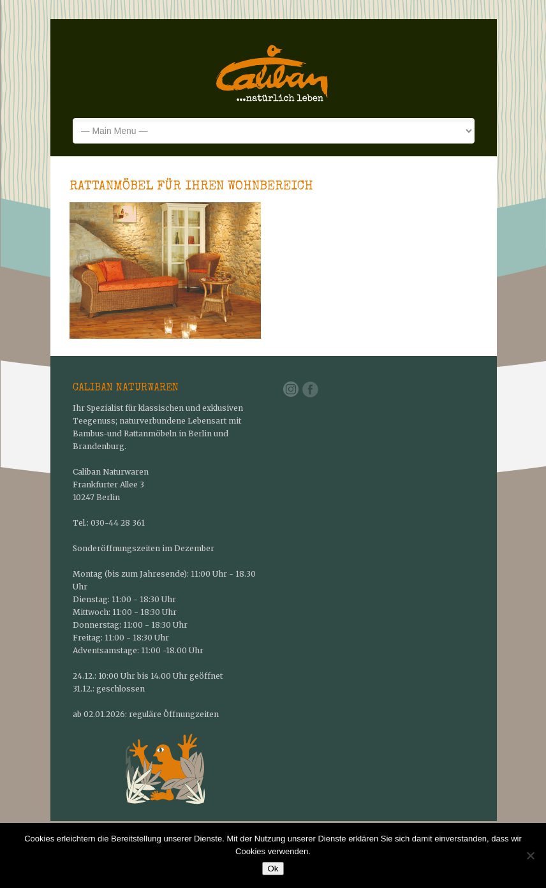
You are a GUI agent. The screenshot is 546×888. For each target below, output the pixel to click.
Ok (272, 868)
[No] (530, 855)
